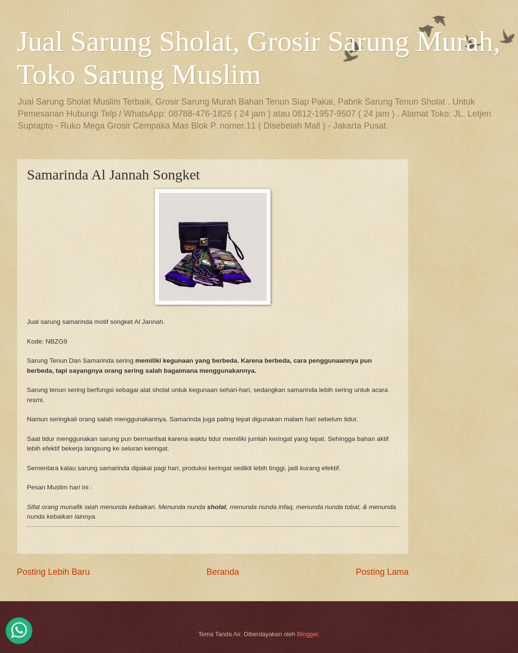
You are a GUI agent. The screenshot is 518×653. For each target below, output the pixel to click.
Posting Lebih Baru (53, 572)
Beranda (222, 572)
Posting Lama (382, 572)
